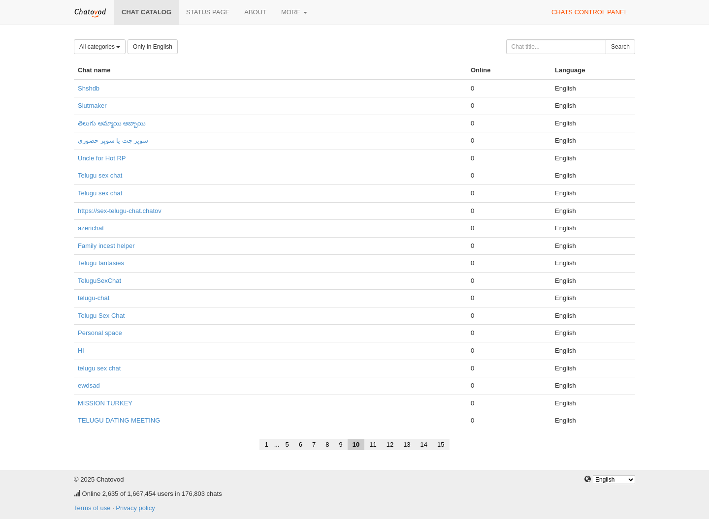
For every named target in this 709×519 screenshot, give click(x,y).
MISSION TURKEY (105, 403)
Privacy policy (135, 508)
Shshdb (88, 88)
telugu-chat (93, 298)
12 (390, 444)
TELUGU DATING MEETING (119, 420)
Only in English (152, 46)
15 (440, 444)
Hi (81, 350)
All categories (99, 46)
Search (620, 46)
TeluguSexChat (99, 280)
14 (423, 444)
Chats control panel (589, 12)
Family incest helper (106, 245)
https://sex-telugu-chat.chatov (119, 210)
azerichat (91, 228)
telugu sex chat (99, 368)
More (294, 12)
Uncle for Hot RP (102, 158)
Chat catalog (146, 12)
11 (372, 444)
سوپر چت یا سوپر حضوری (113, 140)
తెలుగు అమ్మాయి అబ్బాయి (112, 123)
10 (356, 444)
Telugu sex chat (100, 175)
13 (406, 444)
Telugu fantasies (101, 263)
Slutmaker (92, 105)
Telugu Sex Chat (101, 315)
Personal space (100, 332)
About (255, 12)
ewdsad (89, 385)
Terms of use (92, 508)
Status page (207, 12)
